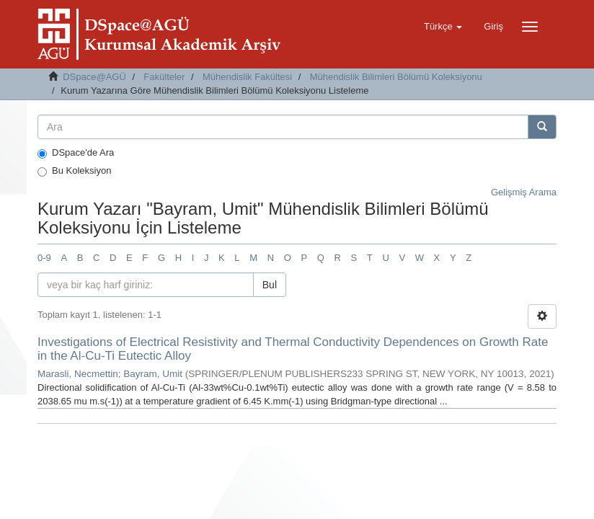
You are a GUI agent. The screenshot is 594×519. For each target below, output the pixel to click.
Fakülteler (164, 76)
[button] (443, 27)
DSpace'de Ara (75, 153)
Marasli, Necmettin (77, 373)
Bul (269, 284)
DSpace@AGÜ (94, 76)
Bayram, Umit (152, 373)
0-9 (44, 257)
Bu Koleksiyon (74, 171)
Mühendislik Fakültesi (247, 76)
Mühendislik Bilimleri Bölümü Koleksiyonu (396, 76)
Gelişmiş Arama (524, 192)
